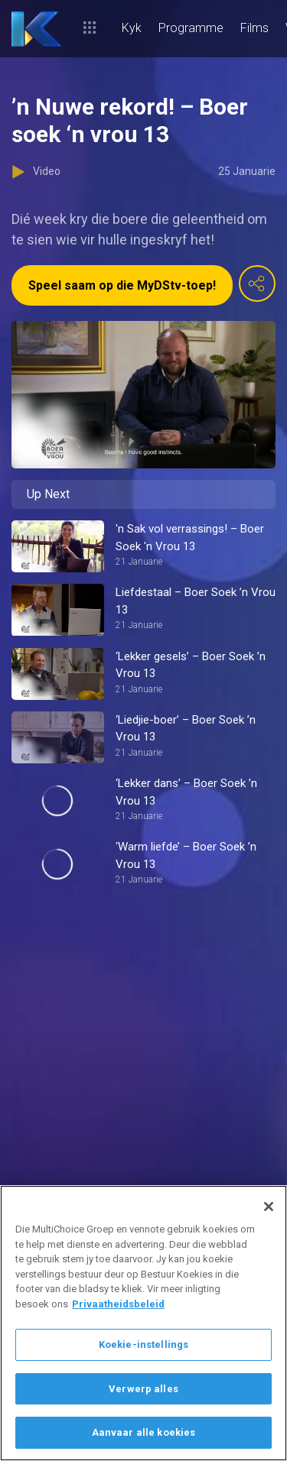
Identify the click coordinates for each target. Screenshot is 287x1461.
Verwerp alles (143, 1389)
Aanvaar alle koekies (144, 1432)
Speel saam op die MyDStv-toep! (122, 285)
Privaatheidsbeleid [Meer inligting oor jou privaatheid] (118, 1304)
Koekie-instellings (143, 1344)
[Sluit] (268, 1206)
